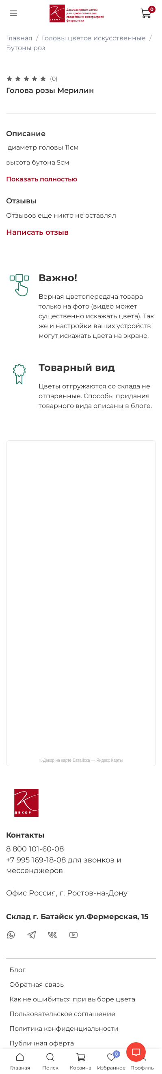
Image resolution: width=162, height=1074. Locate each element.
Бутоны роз (25, 48)
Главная (19, 38)
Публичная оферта (41, 1043)
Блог (17, 970)
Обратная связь (36, 984)
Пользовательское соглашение (62, 1014)
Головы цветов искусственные (94, 38)
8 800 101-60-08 (35, 849)
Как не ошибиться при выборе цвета (72, 999)
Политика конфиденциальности (64, 1028)
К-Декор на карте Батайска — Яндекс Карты (81, 760)
